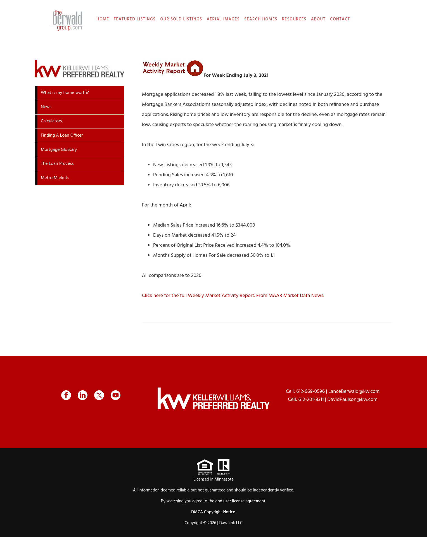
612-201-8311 (311, 400)
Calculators (51, 121)
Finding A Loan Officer (62, 135)
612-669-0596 (310, 392)
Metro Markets (55, 178)
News (46, 107)
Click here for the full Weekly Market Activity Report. (198, 296)
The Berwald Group (67, 20)
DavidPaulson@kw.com (352, 400)
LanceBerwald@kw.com (354, 392)
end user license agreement (240, 501)
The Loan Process (57, 163)
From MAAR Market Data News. (289, 296)
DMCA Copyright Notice (213, 512)
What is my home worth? (65, 92)
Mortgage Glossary (59, 149)
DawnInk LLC (230, 523)
